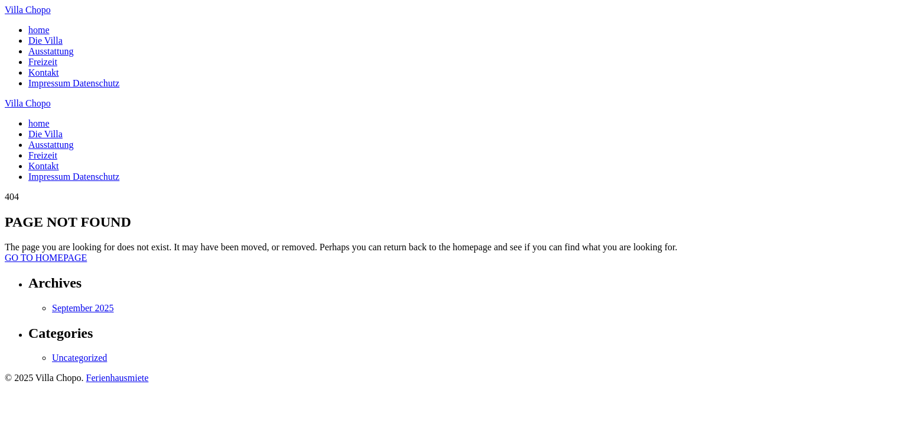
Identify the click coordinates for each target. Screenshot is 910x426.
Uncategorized (79, 358)
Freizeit (42, 62)
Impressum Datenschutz (73, 83)
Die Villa (45, 41)
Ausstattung (50, 51)
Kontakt (43, 72)
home (39, 30)
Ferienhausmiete (117, 378)
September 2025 (82, 308)
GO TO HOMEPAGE (46, 258)
